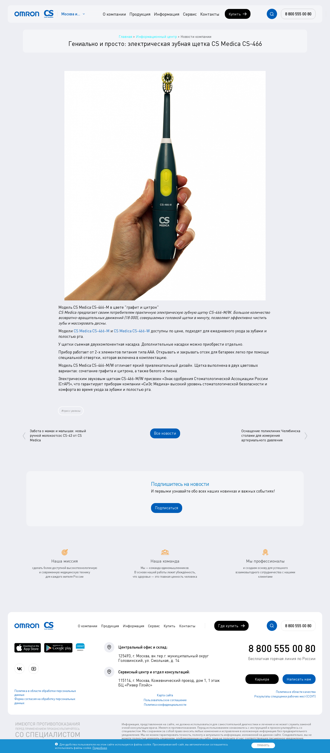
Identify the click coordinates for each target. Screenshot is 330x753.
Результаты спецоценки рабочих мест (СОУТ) (285, 696)
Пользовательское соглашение (165, 700)
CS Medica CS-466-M (92, 330)
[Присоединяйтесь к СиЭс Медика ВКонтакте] (19, 668)
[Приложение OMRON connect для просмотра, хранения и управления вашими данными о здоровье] (80, 648)
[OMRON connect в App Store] (27, 648)
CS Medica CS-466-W (132, 330)
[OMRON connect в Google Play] (58, 648)
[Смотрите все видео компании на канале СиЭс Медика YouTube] (34, 668)
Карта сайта (165, 695)
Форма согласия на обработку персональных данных (44, 701)
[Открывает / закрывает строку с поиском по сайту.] (272, 14)
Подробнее (100, 748)
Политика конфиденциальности (165, 704)
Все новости (165, 433)
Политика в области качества (296, 692)
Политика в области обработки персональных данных (45, 693)
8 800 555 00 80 (282, 648)
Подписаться (166, 507)
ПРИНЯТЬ (263, 745)
